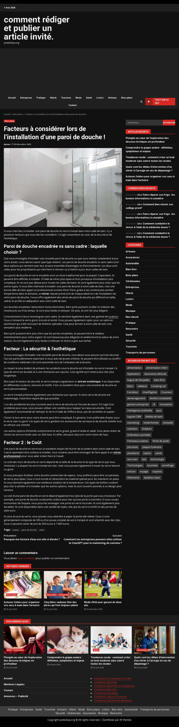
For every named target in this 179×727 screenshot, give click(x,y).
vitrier (41, 529)
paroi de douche (29, 529)
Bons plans (126, 98)
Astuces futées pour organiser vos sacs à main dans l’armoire (23, 584)
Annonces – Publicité (16, 696)
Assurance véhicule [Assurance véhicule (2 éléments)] (155, 374)
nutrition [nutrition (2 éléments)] (132, 428)
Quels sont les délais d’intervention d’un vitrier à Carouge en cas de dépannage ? (154, 640)
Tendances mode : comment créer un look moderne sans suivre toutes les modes (111, 640)
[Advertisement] (89, 71)
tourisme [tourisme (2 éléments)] (152, 465)
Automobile (132, 263)
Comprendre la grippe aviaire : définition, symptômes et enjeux (67, 640)
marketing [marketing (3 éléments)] (133, 422)
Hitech (53, 98)
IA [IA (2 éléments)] (154, 404)
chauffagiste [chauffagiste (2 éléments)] (150, 392)
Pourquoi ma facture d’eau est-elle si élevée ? (33, 537)
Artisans (112, 98)
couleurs (113, 316)
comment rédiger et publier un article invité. (36, 28)
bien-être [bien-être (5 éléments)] (159, 380)
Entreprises (26, 98)
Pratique (41, 98)
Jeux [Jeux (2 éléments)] (158, 410)
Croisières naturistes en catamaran (114, 686)
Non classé (132, 316)
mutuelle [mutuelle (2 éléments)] (168, 422)
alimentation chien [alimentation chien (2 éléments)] (156, 367)
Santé (89, 98)
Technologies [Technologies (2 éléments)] (135, 465)
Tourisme (66, 98)
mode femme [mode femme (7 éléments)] (151, 422)
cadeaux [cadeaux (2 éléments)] (142, 386)
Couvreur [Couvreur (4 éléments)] (166, 392)
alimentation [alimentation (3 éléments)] (134, 367)
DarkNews (108, 720)
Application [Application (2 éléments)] (133, 374)
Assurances (133, 257)
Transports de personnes (140, 352)
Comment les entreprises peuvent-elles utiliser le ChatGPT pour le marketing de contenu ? (92, 539)
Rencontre (132, 328)
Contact (73, 105)
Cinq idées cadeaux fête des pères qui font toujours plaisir (63, 584)
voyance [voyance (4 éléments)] (157, 471)
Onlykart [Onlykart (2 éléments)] (147, 428)
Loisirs (100, 98)
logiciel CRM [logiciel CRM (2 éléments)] (134, 416)
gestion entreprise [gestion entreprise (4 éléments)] (138, 404)
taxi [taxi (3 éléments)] (144, 459)
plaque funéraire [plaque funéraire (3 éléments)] (151, 447)
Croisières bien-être (105, 689)
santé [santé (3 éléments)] (158, 453)
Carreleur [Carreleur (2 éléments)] (132, 392)
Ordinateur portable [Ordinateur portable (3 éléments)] (138, 435)
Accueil (12, 98)
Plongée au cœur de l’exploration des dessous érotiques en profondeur (24, 640)
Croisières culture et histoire (110, 696)
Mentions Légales (14, 684)
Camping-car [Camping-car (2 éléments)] (158, 386)
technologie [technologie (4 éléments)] (157, 459)
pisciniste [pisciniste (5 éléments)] (132, 447)
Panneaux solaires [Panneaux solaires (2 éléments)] (137, 441)
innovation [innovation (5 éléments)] (166, 404)
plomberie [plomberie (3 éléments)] (133, 453)
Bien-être (131, 269)
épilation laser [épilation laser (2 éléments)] (152, 477)
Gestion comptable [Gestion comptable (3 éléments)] (160, 398)
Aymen (7, 144)
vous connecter (26, 558)
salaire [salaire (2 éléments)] (147, 453)
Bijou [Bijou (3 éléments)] (130, 386)
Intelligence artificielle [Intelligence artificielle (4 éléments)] (139, 410)
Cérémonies (64, 595)
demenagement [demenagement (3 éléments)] (136, 398)
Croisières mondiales (106, 693)
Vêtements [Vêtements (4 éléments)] (133, 477)
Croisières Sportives (105, 682)
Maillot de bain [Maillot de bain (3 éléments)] (153, 416)
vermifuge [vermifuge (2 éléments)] (168, 465)
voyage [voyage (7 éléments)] (144, 471)
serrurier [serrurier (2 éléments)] (132, 459)
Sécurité (131, 340)
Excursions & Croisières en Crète (112, 678)
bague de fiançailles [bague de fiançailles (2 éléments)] (138, 380)
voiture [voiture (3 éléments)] (131, 471)
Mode (79, 98)
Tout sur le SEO (156, 101)
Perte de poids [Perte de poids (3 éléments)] (161, 441)
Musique (130, 311)
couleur (15, 529)
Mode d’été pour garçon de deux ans (103, 584)
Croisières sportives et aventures (113, 700)
